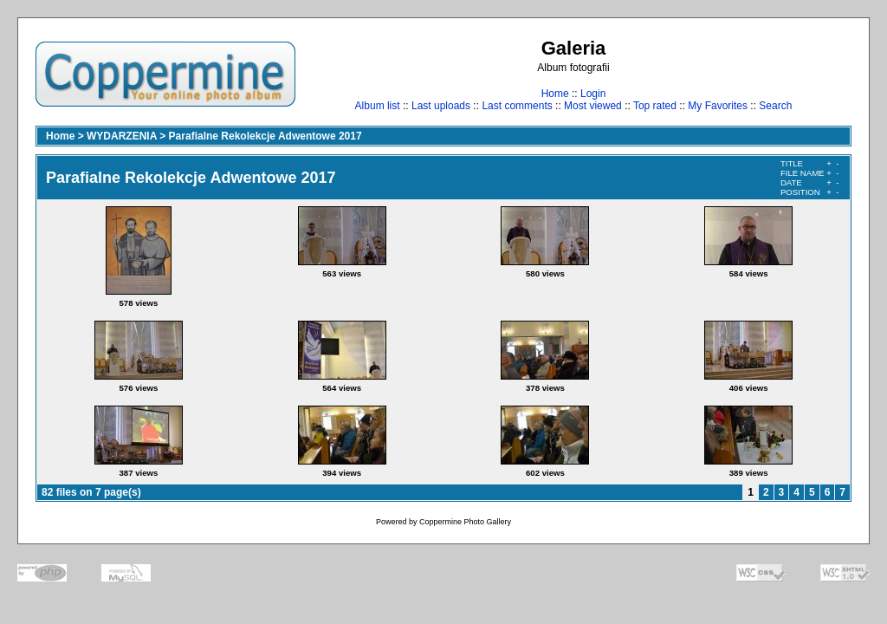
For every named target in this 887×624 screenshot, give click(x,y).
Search (775, 106)
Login (592, 94)
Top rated (655, 106)
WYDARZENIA (122, 136)
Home (555, 94)
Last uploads (440, 106)
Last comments (517, 106)
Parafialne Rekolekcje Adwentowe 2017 (265, 136)
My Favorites (718, 106)
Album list (377, 106)
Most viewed (593, 106)
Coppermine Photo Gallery (465, 521)
